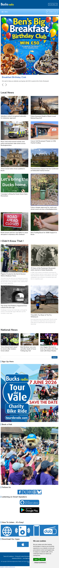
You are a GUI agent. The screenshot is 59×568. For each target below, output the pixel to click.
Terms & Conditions (8, 556)
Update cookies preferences (7, 567)
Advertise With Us (16, 558)
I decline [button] (42, 559)
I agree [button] (36, 559)
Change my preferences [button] (40, 562)
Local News (7, 92)
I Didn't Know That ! (12, 241)
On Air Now (53, 4)
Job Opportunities (27, 558)
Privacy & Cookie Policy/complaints (24, 556)
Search (55, 357)
